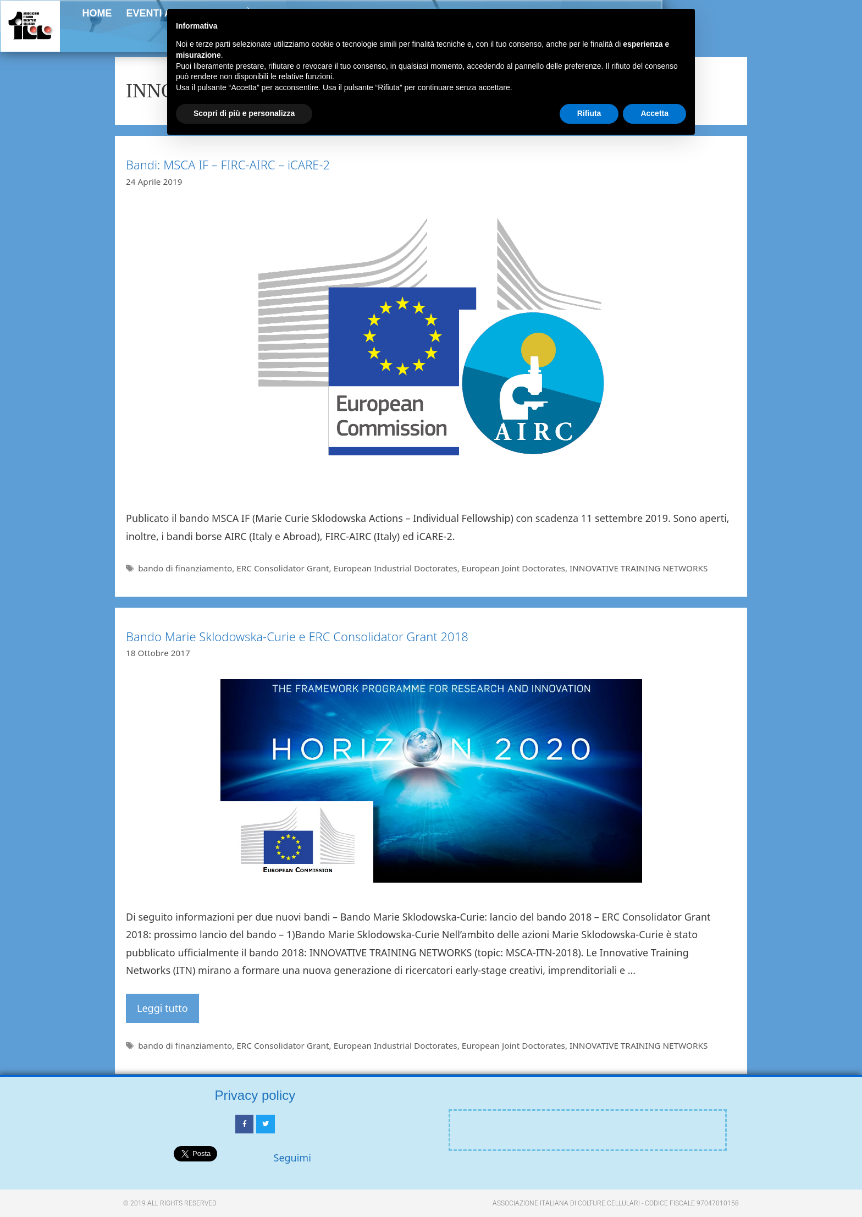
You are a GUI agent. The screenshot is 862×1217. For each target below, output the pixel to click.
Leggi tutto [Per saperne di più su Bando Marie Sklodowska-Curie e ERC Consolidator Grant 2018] (162, 1008)
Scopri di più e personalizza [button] (244, 113)
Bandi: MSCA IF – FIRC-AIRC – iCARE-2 (228, 164)
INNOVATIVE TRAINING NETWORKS (639, 568)
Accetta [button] (654, 113)
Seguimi (292, 1157)
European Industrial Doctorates (395, 568)
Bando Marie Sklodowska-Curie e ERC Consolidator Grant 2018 (297, 636)
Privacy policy (255, 1095)
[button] (829, 32)
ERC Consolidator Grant (282, 568)
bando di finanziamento (185, 568)
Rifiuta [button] (589, 113)
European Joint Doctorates (513, 568)
